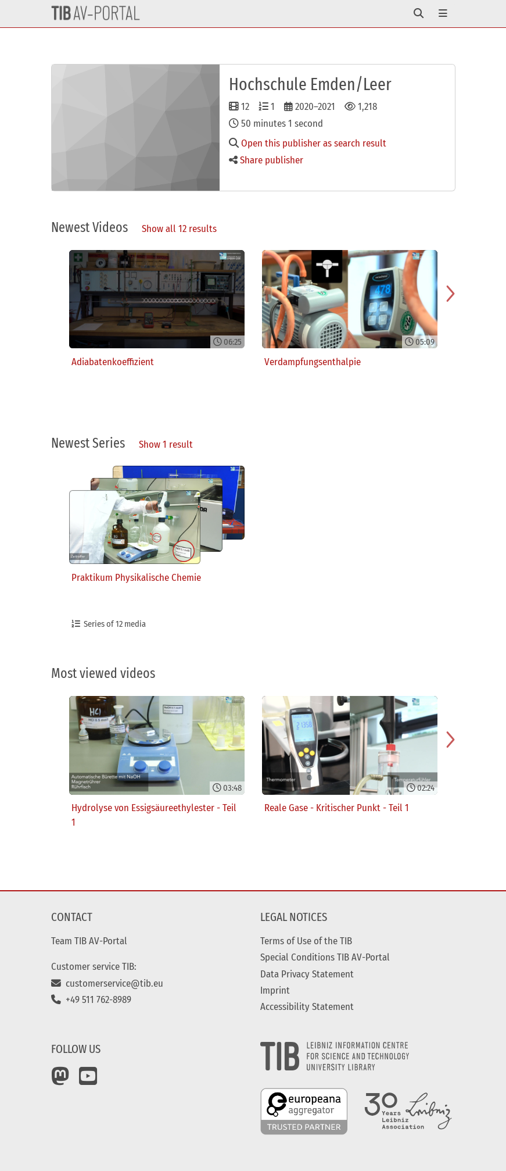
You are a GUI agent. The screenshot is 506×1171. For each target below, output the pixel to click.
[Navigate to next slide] (450, 293)
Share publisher (266, 160)
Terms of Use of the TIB (306, 941)
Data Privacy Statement (307, 974)
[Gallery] (253, 338)
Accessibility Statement (307, 1006)
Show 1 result (166, 444)
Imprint (275, 990)
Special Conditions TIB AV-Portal (325, 957)
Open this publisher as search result (307, 143)
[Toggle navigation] (418, 13)
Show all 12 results (179, 228)
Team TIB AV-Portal (89, 941)
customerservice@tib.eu (107, 983)
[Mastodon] (60, 1080)
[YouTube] (88, 1080)
